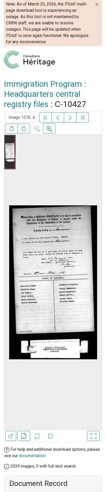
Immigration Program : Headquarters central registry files (45, 94)
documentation (32, 455)
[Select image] (21, 117)
